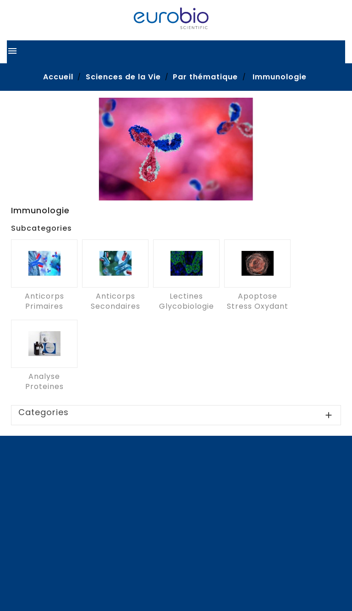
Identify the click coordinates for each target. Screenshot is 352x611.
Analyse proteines (44, 381)
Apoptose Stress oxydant (257, 301)
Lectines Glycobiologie (186, 301)
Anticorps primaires (44, 301)
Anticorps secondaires (115, 301)
